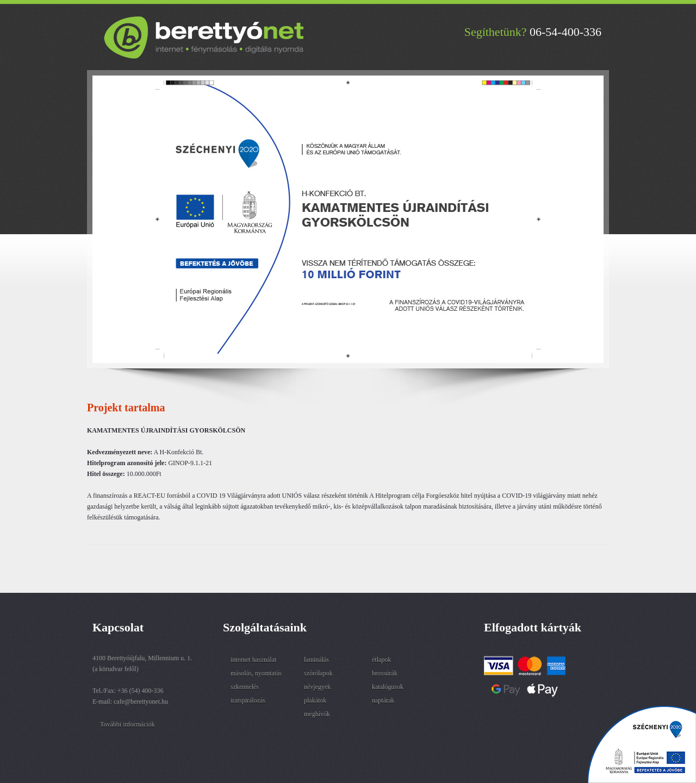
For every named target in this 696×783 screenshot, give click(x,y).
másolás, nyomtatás (256, 673)
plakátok (315, 700)
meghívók (317, 714)
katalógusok (387, 687)
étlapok (381, 659)
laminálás (316, 659)
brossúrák (384, 673)
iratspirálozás (248, 700)
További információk (127, 724)
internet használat (253, 659)
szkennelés (245, 687)
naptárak (383, 700)
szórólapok (318, 673)
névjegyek (317, 687)
